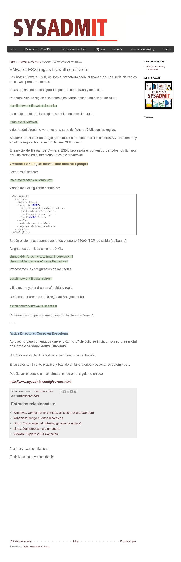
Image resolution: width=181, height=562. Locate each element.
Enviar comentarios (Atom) (36, 546)
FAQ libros (100, 49)
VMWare (35, 62)
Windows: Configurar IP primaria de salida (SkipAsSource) (54, 413)
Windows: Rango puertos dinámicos (38, 418)
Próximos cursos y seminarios (156, 67)
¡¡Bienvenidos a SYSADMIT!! (38, 49)
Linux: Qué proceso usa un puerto (37, 428)
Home (12, 62)
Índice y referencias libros (73, 49)
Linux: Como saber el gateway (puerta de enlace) (47, 423)
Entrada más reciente (20, 541)
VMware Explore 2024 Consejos (36, 434)
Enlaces (166, 49)
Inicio (13, 49)
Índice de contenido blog (142, 49)
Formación (117, 49)
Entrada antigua (128, 541)
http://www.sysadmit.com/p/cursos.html (40, 382)
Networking (23, 62)
